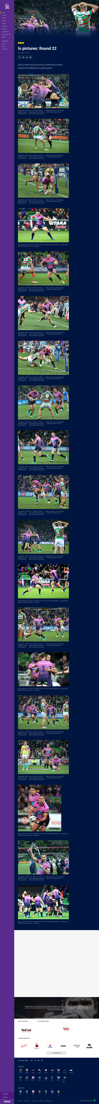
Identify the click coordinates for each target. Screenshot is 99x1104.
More (7, 37)
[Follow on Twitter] (38, 1060)
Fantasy (4, 26)
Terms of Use (20, 1100)
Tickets (4, 43)
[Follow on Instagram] (42, 1060)
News (3, 12)
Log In (5, 1097)
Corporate (4, 49)
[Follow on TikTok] (31, 1060)
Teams (4, 23)
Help (37, 1100)
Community (5, 31)
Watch (4, 15)
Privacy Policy (27, 1100)
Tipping (4, 29)
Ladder (4, 20)
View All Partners (57, 1053)
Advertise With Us (48, 1100)
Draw (3, 18)
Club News (21, 42)
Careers (33, 1100)
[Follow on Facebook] (35, 1060)
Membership (5, 41)
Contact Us (41, 1100)
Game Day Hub (6, 34)
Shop (3, 46)
